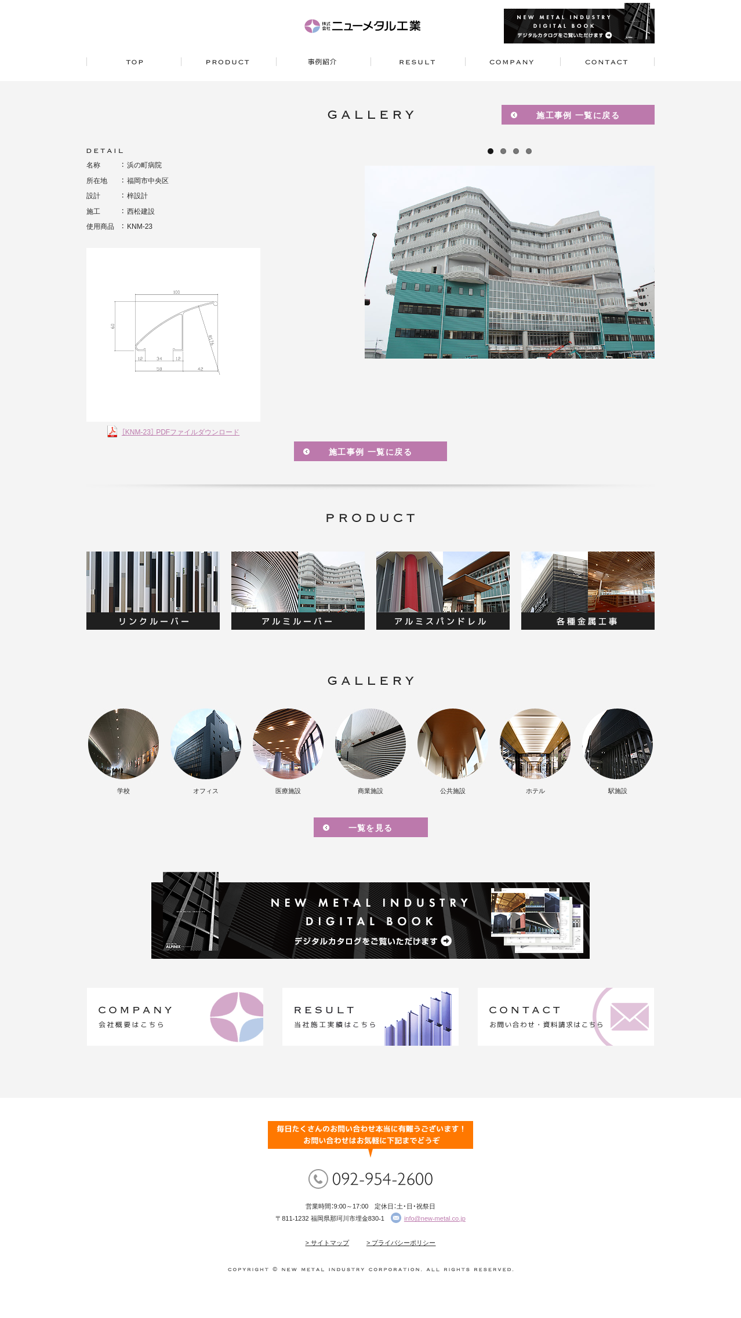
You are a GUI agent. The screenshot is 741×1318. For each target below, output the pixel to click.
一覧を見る (370, 828)
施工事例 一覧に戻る (578, 115)
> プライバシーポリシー (400, 1242)
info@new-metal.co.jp (435, 1218)
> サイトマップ (327, 1242)
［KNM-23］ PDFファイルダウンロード (180, 432)
